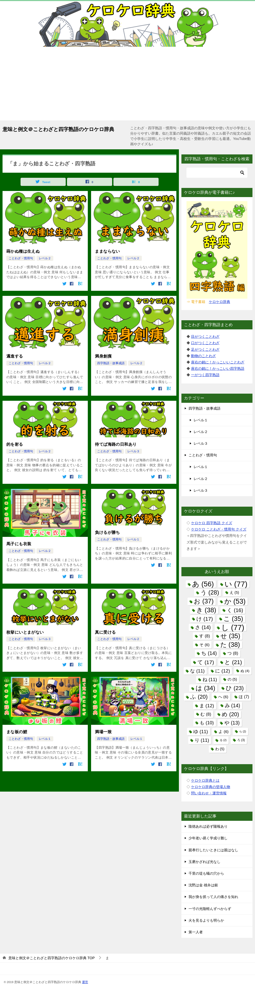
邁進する (14, 356)
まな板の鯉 (16, 731)
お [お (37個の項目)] (204, 601)
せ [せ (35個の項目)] (230, 635)
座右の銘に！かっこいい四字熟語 (217, 368)
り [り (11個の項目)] (202, 740)
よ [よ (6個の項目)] (223, 731)
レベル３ (133, 451)
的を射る (14, 444)
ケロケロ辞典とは (205, 780)
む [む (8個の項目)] (205, 714)
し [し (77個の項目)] (232, 627)
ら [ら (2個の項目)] (242, 731)
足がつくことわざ (205, 349)
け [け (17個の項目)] (204, 619)
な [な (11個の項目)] (197, 671)
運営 (85, 982)
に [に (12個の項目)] (222, 671)
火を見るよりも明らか (206, 920)
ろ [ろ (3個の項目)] (241, 740)
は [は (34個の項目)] (205, 688)
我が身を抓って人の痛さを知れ (213, 897)
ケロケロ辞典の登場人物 (210, 787)
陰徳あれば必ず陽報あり (208, 826)
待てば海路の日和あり (116, 444)
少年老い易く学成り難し (208, 838)
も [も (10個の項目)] (207, 722)
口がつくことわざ (205, 343)
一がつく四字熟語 (205, 375)
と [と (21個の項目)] (233, 662)
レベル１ (133, 539)
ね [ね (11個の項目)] (209, 679)
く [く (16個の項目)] (235, 610)
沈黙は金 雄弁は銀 (203, 885)
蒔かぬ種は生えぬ (23, 251)
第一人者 (196, 932)
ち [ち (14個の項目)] (209, 653)
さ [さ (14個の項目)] (203, 627)
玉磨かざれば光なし (204, 862)
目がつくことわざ (205, 336)
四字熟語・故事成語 (111, 363)
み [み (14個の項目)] (232, 705)
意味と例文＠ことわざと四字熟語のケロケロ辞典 (58, 129)
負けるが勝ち (107, 532)
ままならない (107, 251)
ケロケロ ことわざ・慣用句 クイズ (218, 529)
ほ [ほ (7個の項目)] (244, 696)
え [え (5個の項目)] (234, 592)
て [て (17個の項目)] (205, 662)
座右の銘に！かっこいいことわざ (217, 362)
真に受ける (105, 631)
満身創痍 (103, 356)
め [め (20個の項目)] (230, 714)
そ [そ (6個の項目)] (204, 645)
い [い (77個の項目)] (236, 584)
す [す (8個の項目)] (204, 636)
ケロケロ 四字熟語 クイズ (211, 523)
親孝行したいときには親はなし (213, 850)
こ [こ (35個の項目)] (233, 618)
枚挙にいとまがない (25, 631)
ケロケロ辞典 (219, 302)
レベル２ (45, 258)
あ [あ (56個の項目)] (203, 584)
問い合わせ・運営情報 (209, 793)
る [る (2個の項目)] (223, 740)
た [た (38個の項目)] (230, 644)
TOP (51, 958)
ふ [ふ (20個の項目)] (199, 697)
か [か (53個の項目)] (235, 601)
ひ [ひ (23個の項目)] (235, 688)
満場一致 (103, 731)
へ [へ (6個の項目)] (223, 697)
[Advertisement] (127, 84)
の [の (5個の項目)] (232, 679)
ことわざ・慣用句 (21, 258)
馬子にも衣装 (18, 543)
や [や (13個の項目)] (232, 723)
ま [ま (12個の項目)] (206, 705)
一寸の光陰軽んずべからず (210, 909)
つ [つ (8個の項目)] (232, 653)
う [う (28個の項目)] (209, 592)
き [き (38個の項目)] (206, 610)
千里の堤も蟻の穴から (206, 873)
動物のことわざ (203, 356)
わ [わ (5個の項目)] (220, 749)
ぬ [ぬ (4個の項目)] (245, 671)
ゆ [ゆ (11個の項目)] (200, 731)
